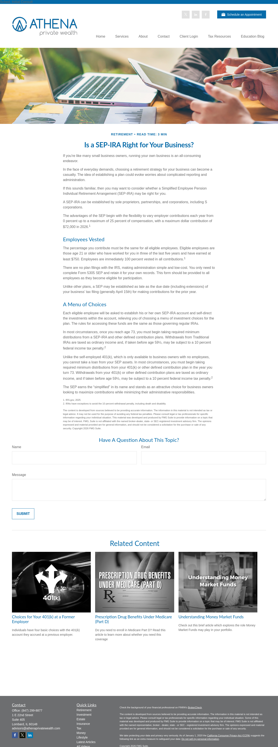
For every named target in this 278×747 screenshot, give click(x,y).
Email (145, 447)
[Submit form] (23, 513)
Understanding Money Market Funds (211, 616)
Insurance (83, 723)
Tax (79, 728)
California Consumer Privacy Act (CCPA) (228, 735)
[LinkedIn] (196, 14)
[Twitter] (186, 14)
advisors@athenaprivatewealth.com (36, 728)
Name (16, 447)
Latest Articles (86, 742)
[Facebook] (206, 14)
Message (19, 475)
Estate (81, 719)
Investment (84, 714)
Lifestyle (82, 737)
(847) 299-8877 (32, 710)
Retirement (84, 710)
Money (81, 733)
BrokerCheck (195, 707)
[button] (100, 36)
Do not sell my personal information (200, 739)
